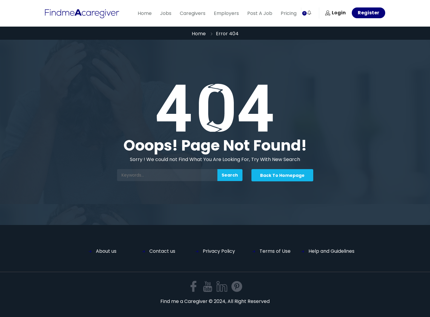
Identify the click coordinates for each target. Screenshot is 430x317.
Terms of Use (275, 251)
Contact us (162, 251)
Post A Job (259, 13)
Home (145, 13)
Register (368, 12)
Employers (226, 13)
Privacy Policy (219, 251)
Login (335, 12)
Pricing (289, 13)
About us (106, 251)
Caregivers (192, 13)
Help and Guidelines (331, 251)
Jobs (165, 13)
